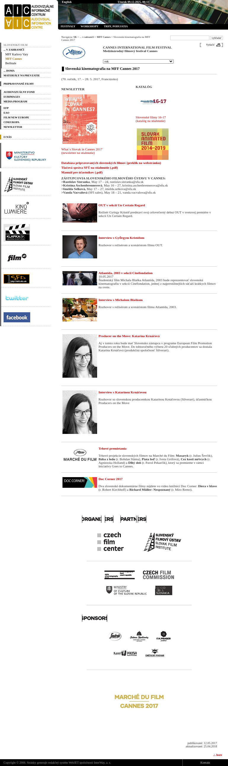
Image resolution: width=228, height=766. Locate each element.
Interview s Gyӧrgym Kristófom (121, 237)
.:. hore (217, 755)
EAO (6, 112)
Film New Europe (16, 117)
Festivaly (68, 26)
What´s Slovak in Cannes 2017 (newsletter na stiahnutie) (81, 151)
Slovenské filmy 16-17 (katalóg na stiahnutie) (151, 119)
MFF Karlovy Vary (16, 54)
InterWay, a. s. (102, 762)
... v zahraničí (14, 49)
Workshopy (89, 26)
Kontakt (205, 762)
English (67, 2)
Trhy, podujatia (116, 26)
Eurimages (12, 96)
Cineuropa (12, 122)
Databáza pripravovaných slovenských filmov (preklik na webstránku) (111, 163)
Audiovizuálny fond (19, 92)
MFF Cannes (13, 58)
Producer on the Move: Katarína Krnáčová (129, 336)
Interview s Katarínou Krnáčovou (123, 392)
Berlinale (10, 63)
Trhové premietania (112, 448)
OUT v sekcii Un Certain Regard (122, 205)
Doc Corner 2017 (111, 479)
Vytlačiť (210, 44)
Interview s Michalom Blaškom (121, 300)
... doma (9, 70)
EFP (6, 108)
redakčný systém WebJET (63, 762)
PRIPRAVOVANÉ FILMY (19, 83)
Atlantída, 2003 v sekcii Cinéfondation (125, 273)
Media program (15, 101)
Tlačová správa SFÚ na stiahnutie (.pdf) (89, 167)
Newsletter (13, 126)
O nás (8, 137)
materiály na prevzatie (22, 75)
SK (75, 37)
